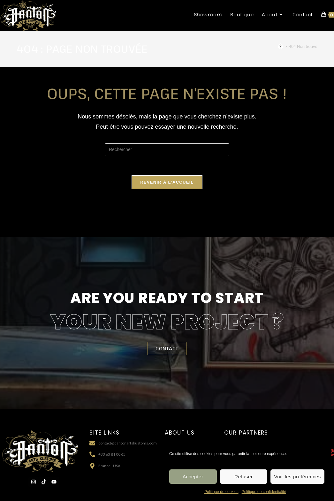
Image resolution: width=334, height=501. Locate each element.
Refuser (243, 479)
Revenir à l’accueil (167, 182)
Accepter (193, 479)
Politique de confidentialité (264, 494)
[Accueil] (280, 46)
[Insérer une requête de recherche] (167, 149)
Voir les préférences (297, 479)
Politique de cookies (221, 494)
